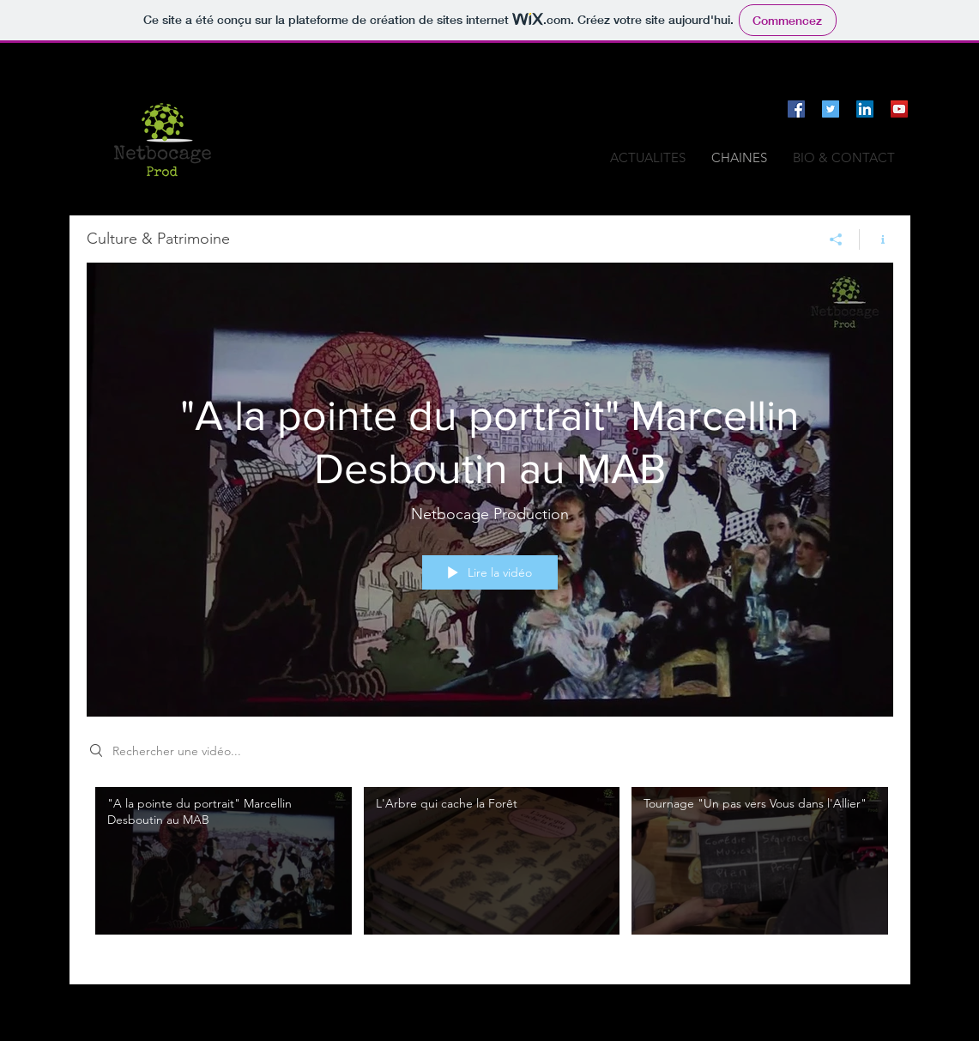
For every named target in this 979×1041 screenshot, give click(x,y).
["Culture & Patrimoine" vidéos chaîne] (490, 873)
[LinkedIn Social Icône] (864, 109)
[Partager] (836, 239)
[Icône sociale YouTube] (899, 109)
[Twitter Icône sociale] (830, 109)
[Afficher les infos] (876, 239)
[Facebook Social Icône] (796, 109)
